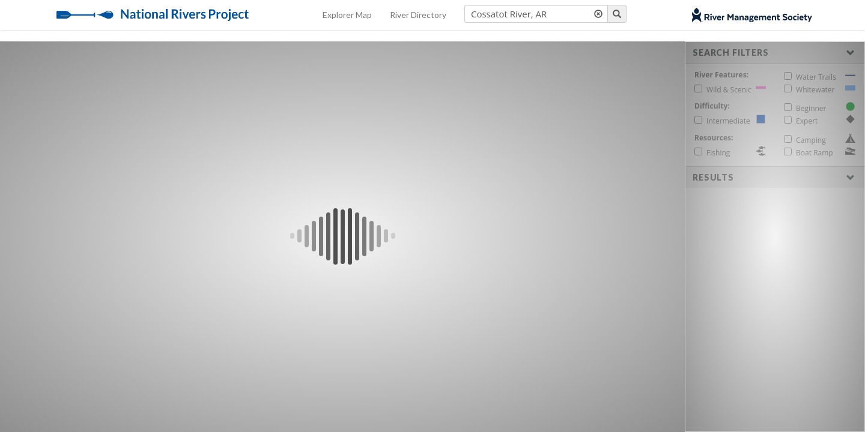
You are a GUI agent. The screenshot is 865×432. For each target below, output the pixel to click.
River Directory (418, 15)
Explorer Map (347, 15)
